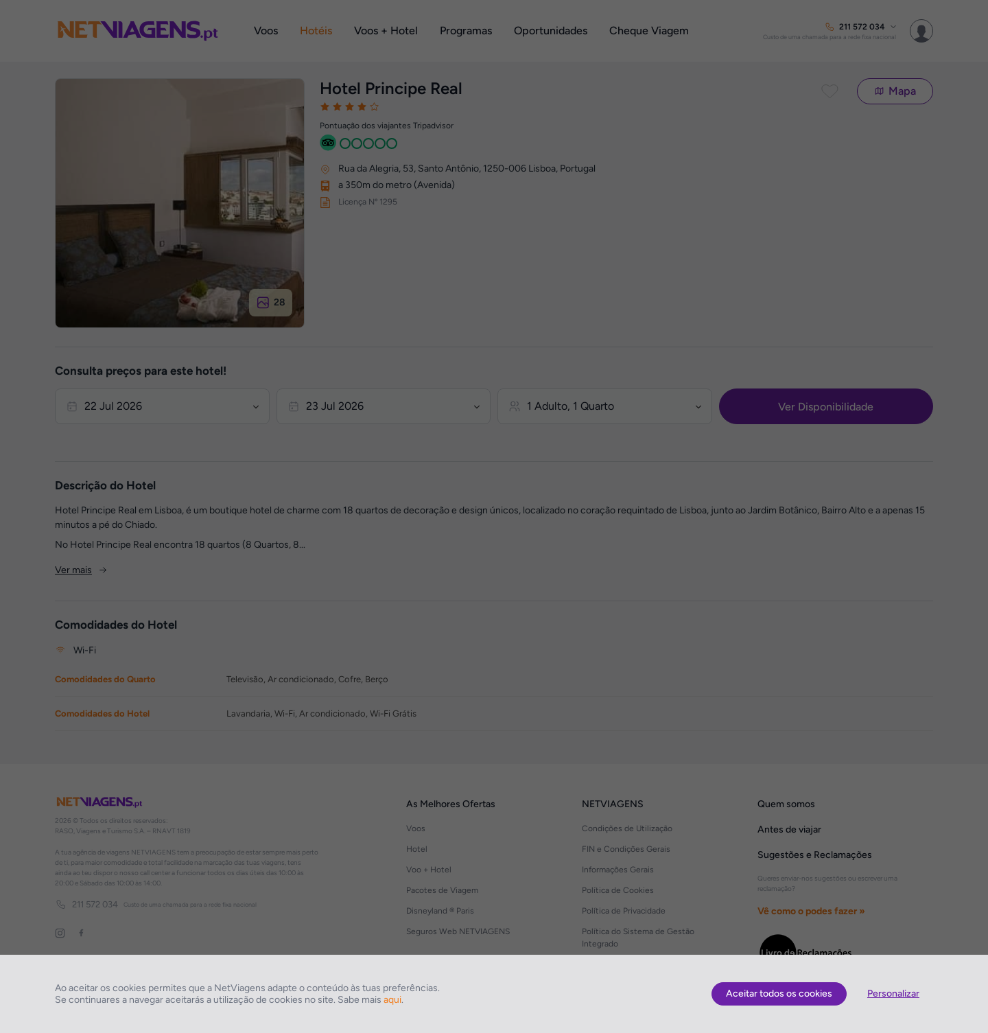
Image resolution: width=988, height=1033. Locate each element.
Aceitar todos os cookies (779, 993)
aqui (392, 1000)
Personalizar (893, 993)
